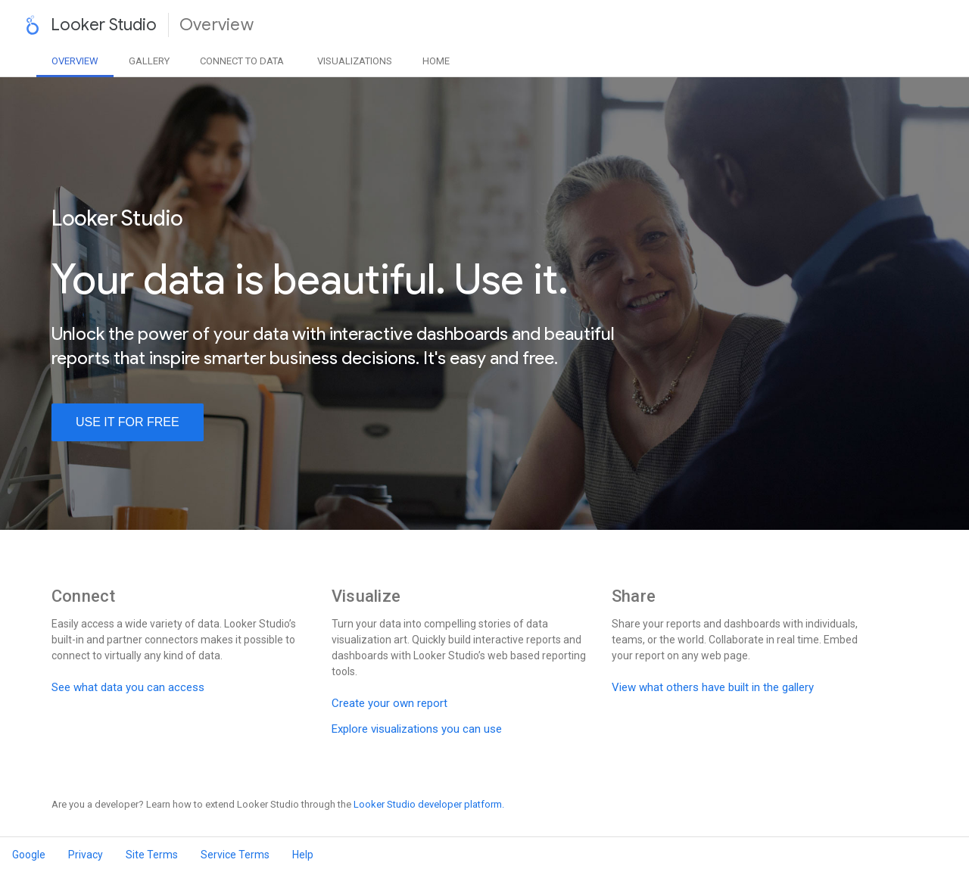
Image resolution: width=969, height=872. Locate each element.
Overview (74, 61)
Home (436, 61)
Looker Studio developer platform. (429, 804)
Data (242, 61)
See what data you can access (127, 687)
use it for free (127, 422)
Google (28, 855)
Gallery (149, 61)
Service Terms (235, 855)
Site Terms (152, 855)
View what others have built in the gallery (713, 687)
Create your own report (389, 703)
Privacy (85, 855)
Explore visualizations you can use (417, 729)
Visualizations (354, 61)
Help (302, 855)
